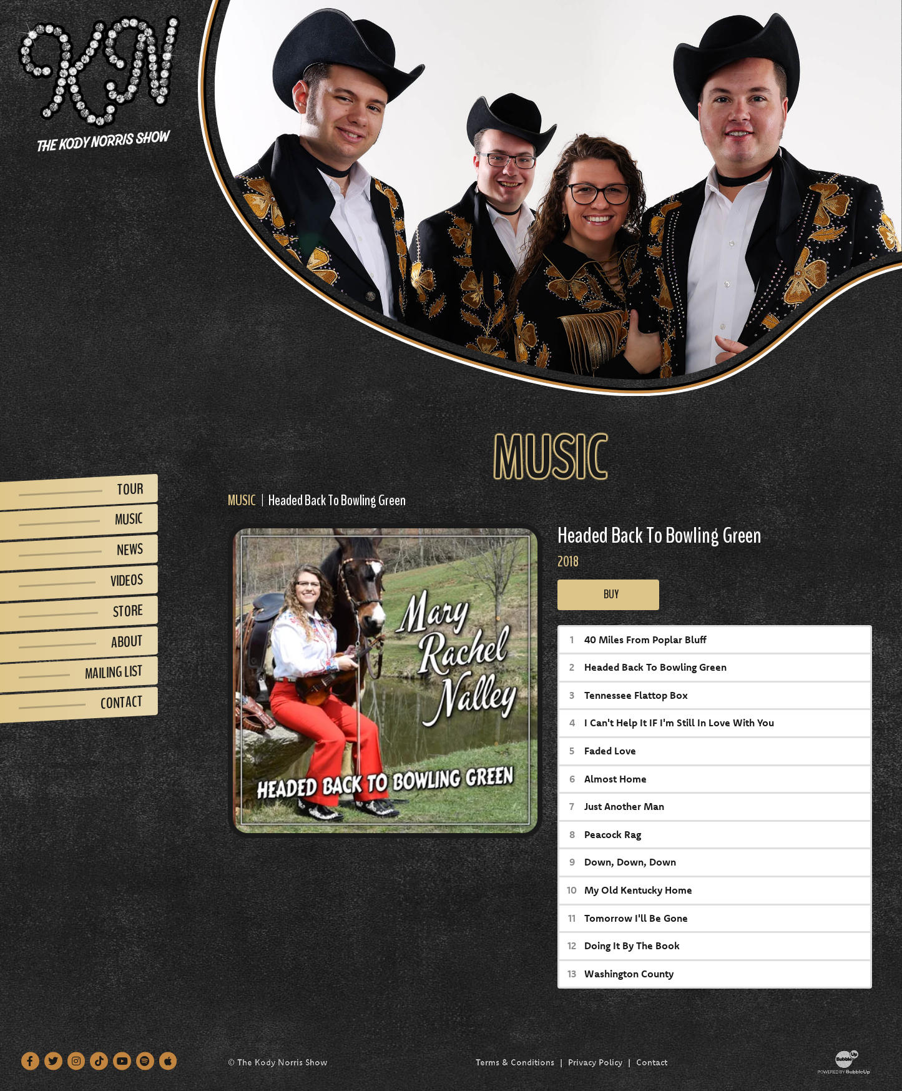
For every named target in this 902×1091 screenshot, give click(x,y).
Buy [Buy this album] (608, 594)
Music (242, 500)
